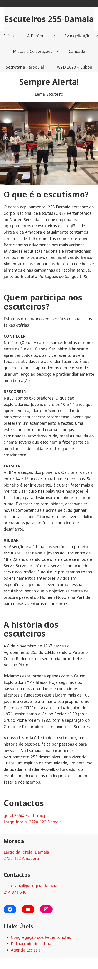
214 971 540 (15, 892)
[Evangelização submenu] (97, 36)
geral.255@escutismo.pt (26, 815)
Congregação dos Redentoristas (41, 937)
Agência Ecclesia (26, 950)
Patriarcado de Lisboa (31, 943)
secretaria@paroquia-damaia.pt (33, 885)
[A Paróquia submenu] (54, 36)
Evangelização (77, 35)
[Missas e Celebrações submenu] (58, 51)
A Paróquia (37, 35)
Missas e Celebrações (32, 51)
